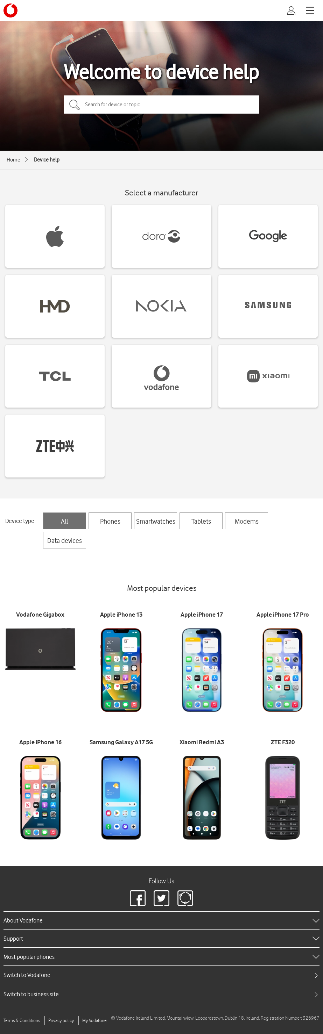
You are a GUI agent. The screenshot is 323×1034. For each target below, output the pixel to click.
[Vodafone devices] (161, 376)
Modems (247, 521)
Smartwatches (155, 521)
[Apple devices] (55, 236)
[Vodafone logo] (10, 10)
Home (13, 160)
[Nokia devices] (161, 306)
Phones (110, 521)
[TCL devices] (55, 376)
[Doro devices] (161, 236)
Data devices (64, 540)
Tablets (201, 521)
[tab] (161, 975)
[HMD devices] (55, 306)
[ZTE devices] (55, 446)
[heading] (161, 920)
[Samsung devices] (268, 306)
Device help (46, 160)
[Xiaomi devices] (268, 376)
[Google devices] (268, 236)
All (64, 521)
